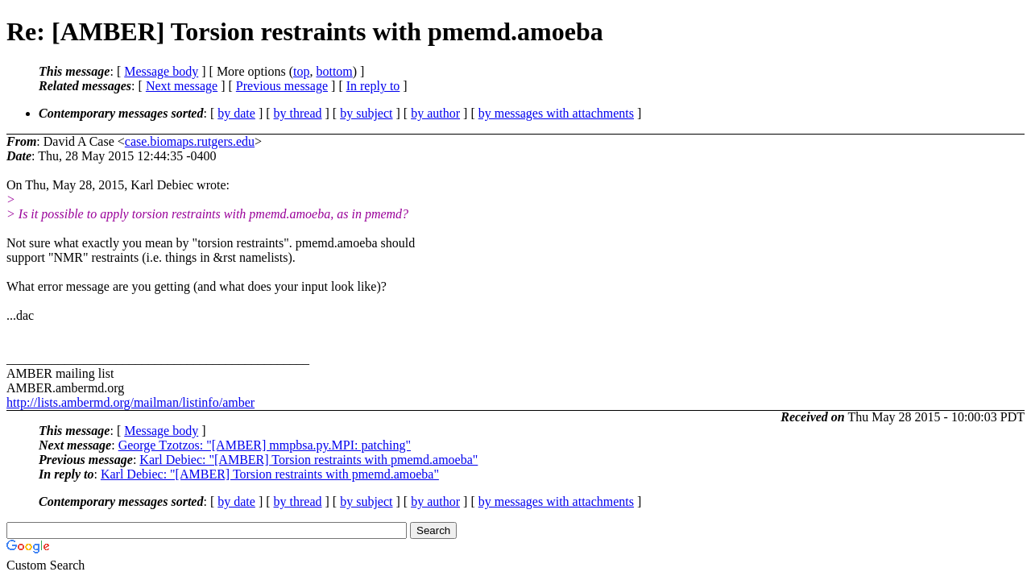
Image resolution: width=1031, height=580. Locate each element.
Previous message (282, 86)
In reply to (373, 86)
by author (435, 113)
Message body (161, 71)
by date (236, 113)
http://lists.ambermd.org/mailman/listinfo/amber (130, 402)
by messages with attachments (556, 113)
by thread (298, 113)
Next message (181, 86)
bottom (334, 71)
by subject (366, 113)
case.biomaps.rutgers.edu (190, 141)
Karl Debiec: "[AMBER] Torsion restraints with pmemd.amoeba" (308, 459)
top (301, 71)
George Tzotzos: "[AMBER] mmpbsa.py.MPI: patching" (264, 445)
